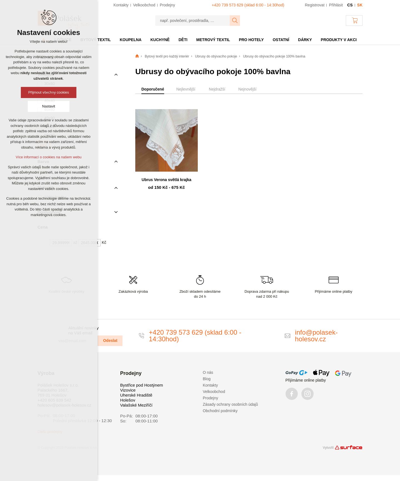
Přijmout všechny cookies (48, 92)
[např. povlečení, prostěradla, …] (192, 20)
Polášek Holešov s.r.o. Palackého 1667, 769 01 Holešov (58, 390)
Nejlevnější (185, 89)
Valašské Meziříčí (136, 405)
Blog (207, 379)
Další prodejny (50, 431)
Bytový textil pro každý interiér (167, 56)
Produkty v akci (339, 39)
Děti (183, 39)
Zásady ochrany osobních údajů (230, 404)
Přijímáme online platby (306, 380)
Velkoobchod (214, 391)
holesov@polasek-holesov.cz (64, 405)
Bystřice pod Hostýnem (141, 385)
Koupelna (131, 39)
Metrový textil (213, 39)
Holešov (127, 400)
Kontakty (210, 385)
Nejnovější (247, 89)
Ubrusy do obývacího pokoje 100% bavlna (274, 56)
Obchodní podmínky (220, 411)
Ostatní (281, 39)
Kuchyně (159, 39)
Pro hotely (251, 39)
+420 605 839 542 (54, 400)
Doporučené (152, 89)
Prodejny (210, 398)
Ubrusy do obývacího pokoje (216, 56)
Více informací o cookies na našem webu (48, 157)
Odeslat (110, 340)
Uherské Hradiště (136, 395)
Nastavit (48, 106)
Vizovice (128, 390)
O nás (208, 372)
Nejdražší (217, 89)
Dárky (305, 39)
